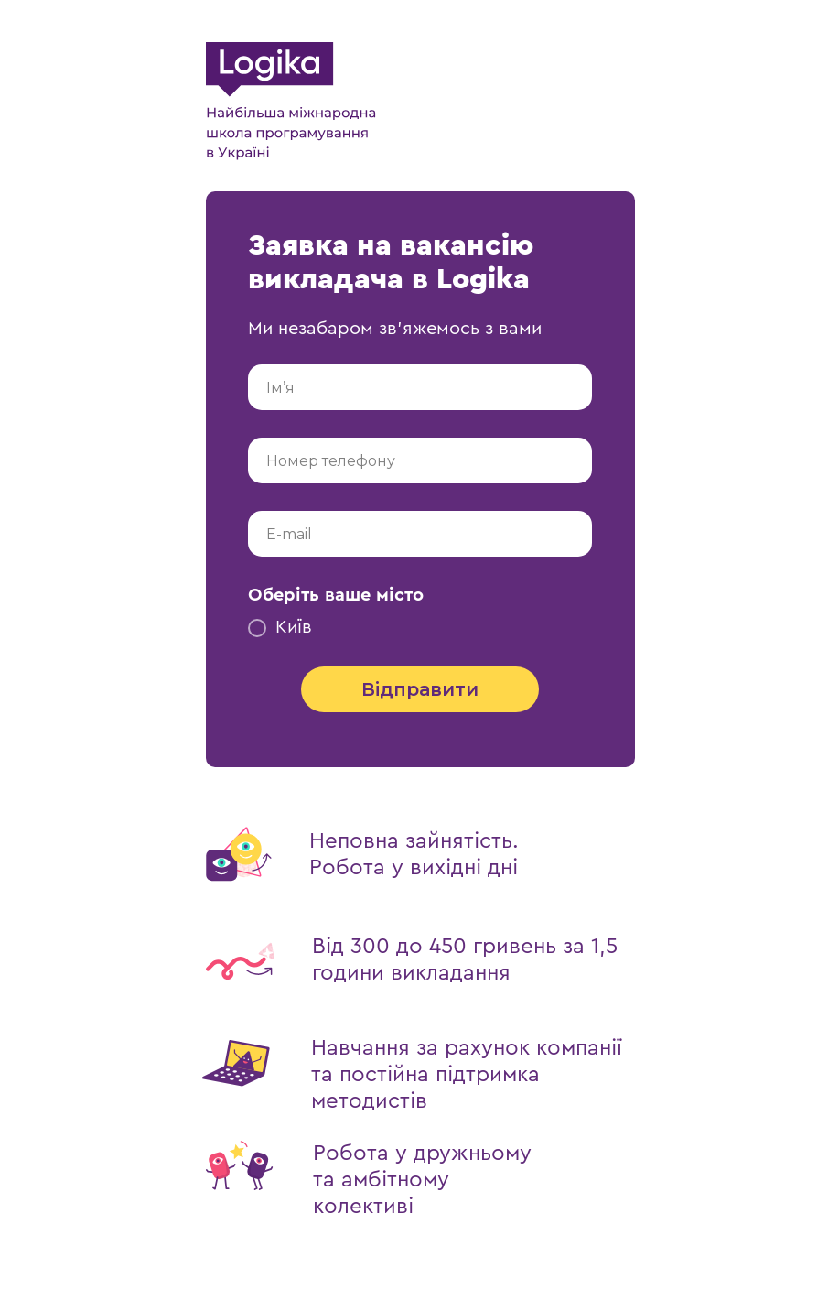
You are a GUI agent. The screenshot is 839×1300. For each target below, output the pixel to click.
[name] (420, 387)
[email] (420, 534)
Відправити (420, 689)
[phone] (420, 460)
